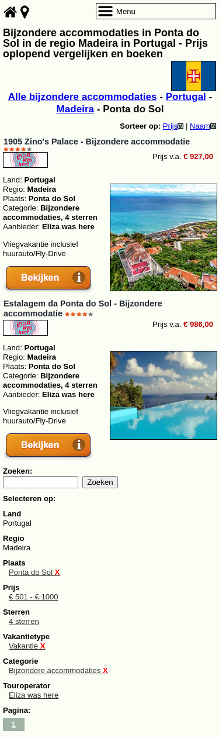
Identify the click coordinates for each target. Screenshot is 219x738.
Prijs (173, 126)
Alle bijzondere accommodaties (82, 96)
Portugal (186, 96)
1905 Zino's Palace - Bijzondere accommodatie (97, 141)
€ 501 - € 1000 (33, 596)
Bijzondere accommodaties (58, 670)
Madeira (75, 109)
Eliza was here (33, 695)
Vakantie (27, 646)
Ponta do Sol (34, 572)
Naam (203, 126)
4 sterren (24, 621)
